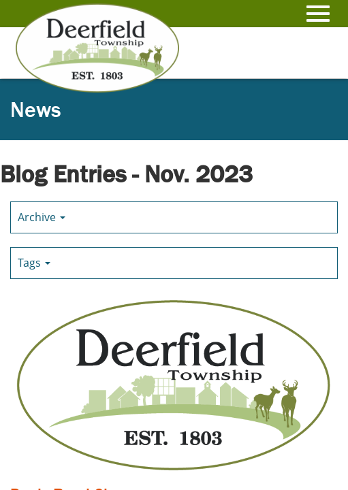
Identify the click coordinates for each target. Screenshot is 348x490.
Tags (34, 262)
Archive (41, 217)
